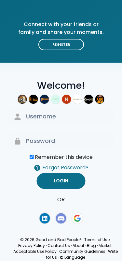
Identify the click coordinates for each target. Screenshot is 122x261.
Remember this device (64, 157)
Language (72, 257)
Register (61, 44)
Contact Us (58, 245)
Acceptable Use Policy (35, 251)
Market (105, 245)
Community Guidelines (82, 251)
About (78, 245)
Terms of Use (97, 239)
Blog (91, 245)
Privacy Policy (31, 245)
